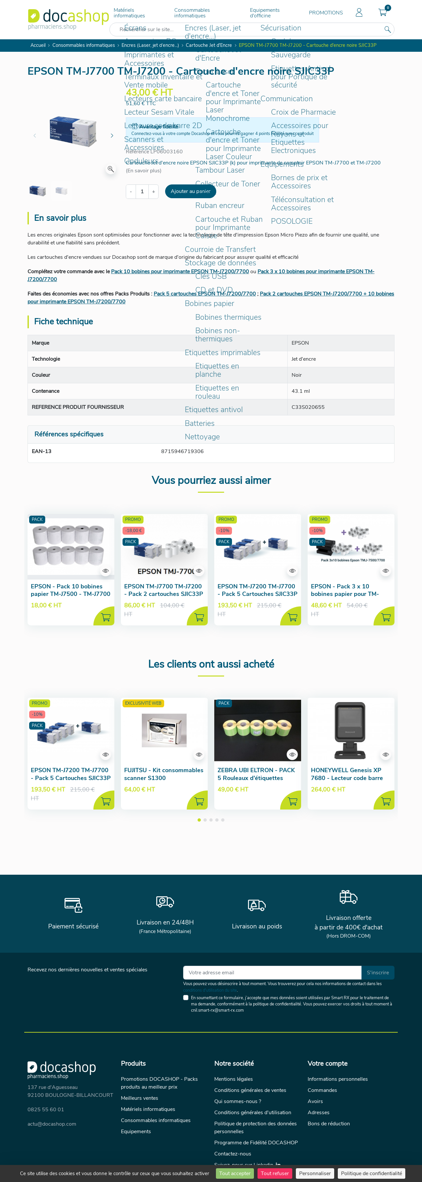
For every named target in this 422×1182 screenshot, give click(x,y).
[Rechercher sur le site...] (387, 29)
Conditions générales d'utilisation (252, 1112)
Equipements (136, 1131)
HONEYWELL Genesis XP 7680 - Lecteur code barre (347, 774)
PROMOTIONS (326, 12)
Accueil (38, 45)
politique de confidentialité (277, 1004)
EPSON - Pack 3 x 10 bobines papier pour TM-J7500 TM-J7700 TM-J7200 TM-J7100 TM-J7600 (348, 597)
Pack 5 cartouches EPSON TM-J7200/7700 (205, 293)
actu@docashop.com (52, 1124)
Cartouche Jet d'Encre (209, 45)
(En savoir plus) (144, 170)
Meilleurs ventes (139, 1098)
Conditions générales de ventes (250, 1090)
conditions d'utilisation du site (210, 990)
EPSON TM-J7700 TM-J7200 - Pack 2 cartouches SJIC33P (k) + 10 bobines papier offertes (163, 597)
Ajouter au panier (191, 191)
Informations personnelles (338, 1079)
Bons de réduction (329, 1123)
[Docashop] (68, 19)
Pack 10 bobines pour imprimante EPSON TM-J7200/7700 (180, 271)
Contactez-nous (232, 1153)
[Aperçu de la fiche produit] (71, 547)
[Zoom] (111, 169)
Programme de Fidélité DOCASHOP (256, 1142)
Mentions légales (233, 1079)
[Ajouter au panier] (103, 615)
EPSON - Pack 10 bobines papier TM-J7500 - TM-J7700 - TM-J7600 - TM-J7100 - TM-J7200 (70, 597)
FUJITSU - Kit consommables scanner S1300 (163, 774)
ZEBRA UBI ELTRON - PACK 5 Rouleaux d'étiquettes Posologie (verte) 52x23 (256, 778)
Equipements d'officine (265, 13)
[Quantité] (142, 192)
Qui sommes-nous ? (237, 1101)
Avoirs (315, 1101)
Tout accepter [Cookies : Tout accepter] (235, 1173)
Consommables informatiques (192, 13)
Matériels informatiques (129, 13)
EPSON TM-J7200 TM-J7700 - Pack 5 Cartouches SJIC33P (257, 590)
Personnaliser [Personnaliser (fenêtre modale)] (315, 1173)
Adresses (319, 1112)
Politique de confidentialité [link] (371, 1173)
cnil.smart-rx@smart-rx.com (217, 1010)
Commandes (322, 1090)
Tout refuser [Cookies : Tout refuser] (275, 1173)
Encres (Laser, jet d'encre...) (150, 45)
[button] (382, 13)
